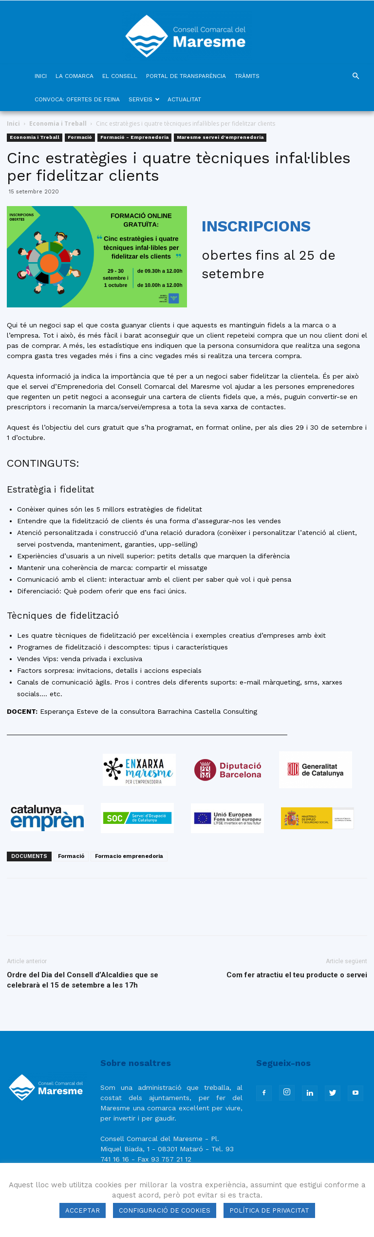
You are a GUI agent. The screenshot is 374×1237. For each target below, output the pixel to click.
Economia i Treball (58, 123)
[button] (355, 76)
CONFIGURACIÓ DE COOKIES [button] (164, 1210)
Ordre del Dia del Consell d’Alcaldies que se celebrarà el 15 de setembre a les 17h (82, 980)
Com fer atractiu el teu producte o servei (296, 975)
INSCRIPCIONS (256, 226)
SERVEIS (144, 99)
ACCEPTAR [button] (82, 1210)
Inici (13, 123)
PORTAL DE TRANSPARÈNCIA (186, 76)
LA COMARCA (75, 76)
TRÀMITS (247, 76)
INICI (41, 76)
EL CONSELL (119, 76)
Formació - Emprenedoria (134, 137)
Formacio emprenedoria (129, 856)
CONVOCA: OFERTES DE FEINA (77, 99)
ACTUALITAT (184, 99)
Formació (80, 137)
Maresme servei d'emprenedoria (220, 137)
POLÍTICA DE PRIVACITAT (269, 1210)
